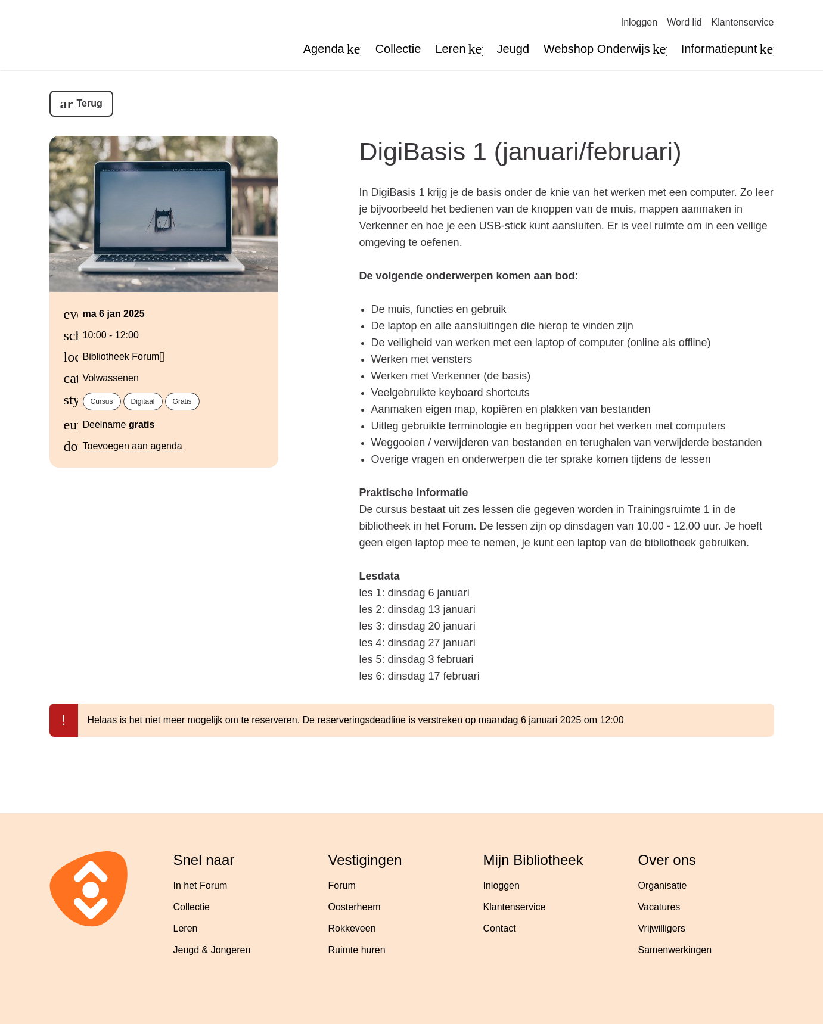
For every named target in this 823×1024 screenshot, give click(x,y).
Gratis (182, 401)
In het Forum (200, 885)
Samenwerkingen (675, 950)
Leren (185, 928)
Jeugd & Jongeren (212, 950)
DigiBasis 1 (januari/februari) (520, 151)
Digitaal (143, 401)
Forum (342, 885)
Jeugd (513, 48)
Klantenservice (743, 22)
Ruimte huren (357, 950)
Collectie (398, 48)
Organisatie (662, 885)
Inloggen (639, 22)
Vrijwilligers (661, 928)
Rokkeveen (352, 928)
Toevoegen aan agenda (132, 446)
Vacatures (659, 907)
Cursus (102, 401)
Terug (90, 103)
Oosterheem (354, 907)
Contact (499, 928)
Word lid (684, 22)
